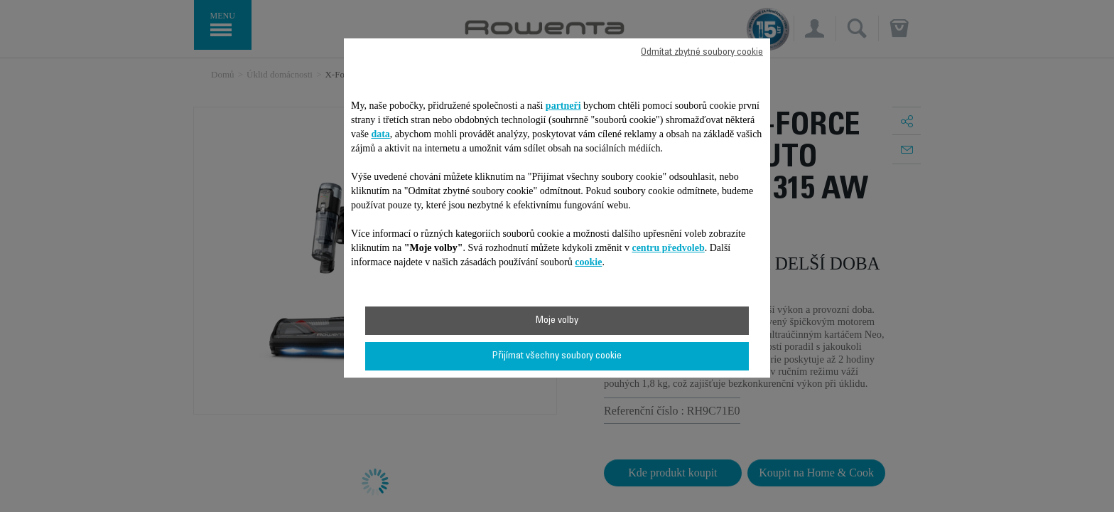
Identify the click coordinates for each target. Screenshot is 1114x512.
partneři (563, 105)
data (380, 134)
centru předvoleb (668, 247)
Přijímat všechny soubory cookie (557, 356)
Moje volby (557, 321)
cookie (588, 262)
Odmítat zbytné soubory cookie (702, 53)
